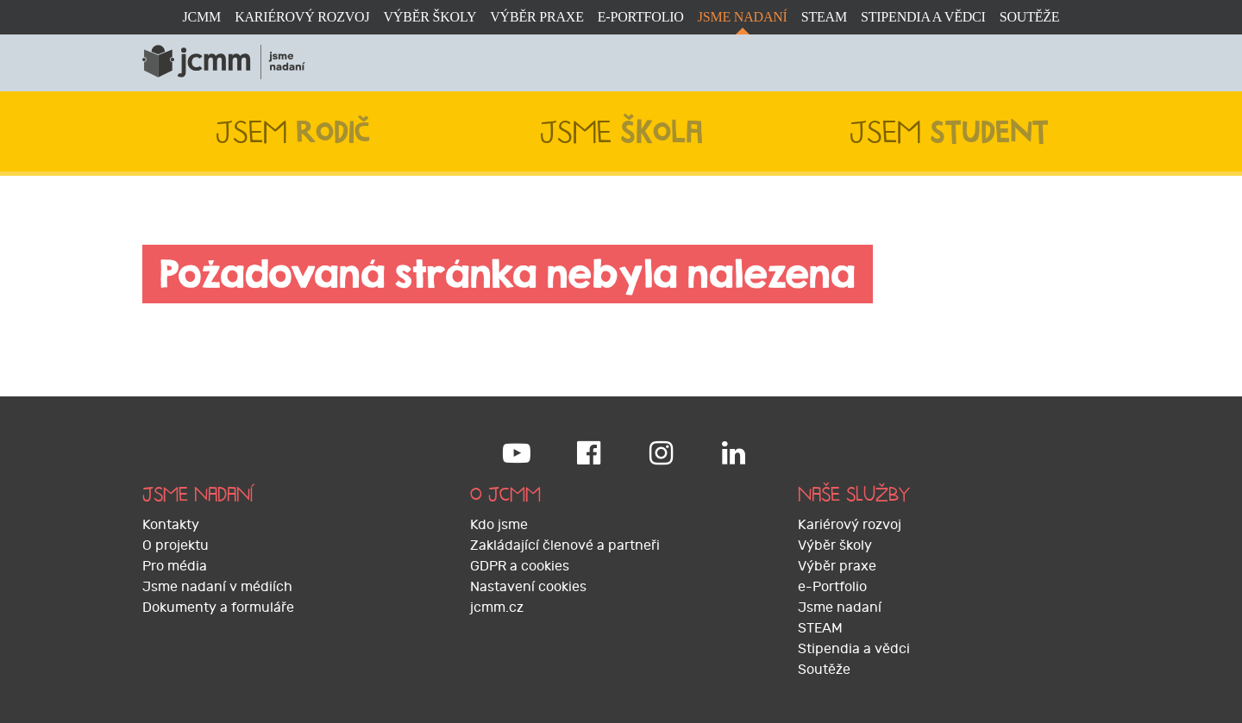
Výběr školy (429, 16)
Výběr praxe (536, 16)
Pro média (174, 566)
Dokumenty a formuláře (218, 607)
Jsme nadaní (742, 16)
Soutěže (1030, 16)
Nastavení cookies (528, 587)
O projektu (175, 545)
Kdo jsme (499, 525)
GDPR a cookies (519, 566)
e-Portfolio (641, 16)
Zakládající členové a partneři (565, 545)
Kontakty (170, 525)
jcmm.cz (497, 607)
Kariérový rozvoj (302, 16)
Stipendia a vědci (923, 16)
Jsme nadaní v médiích (217, 587)
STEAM (824, 16)
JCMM (202, 16)
